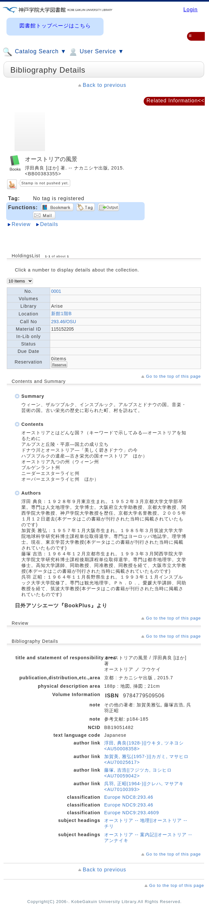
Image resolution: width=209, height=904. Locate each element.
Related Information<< (175, 100)
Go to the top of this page (173, 376)
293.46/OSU (63, 321)
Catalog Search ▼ (34, 52)
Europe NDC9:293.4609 (131, 812)
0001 (56, 291)
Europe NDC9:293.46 (128, 804)
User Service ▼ (96, 52)
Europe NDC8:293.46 (128, 797)
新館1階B (61, 313)
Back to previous (104, 85)
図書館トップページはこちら (55, 25)
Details (49, 224)
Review (21, 224)
